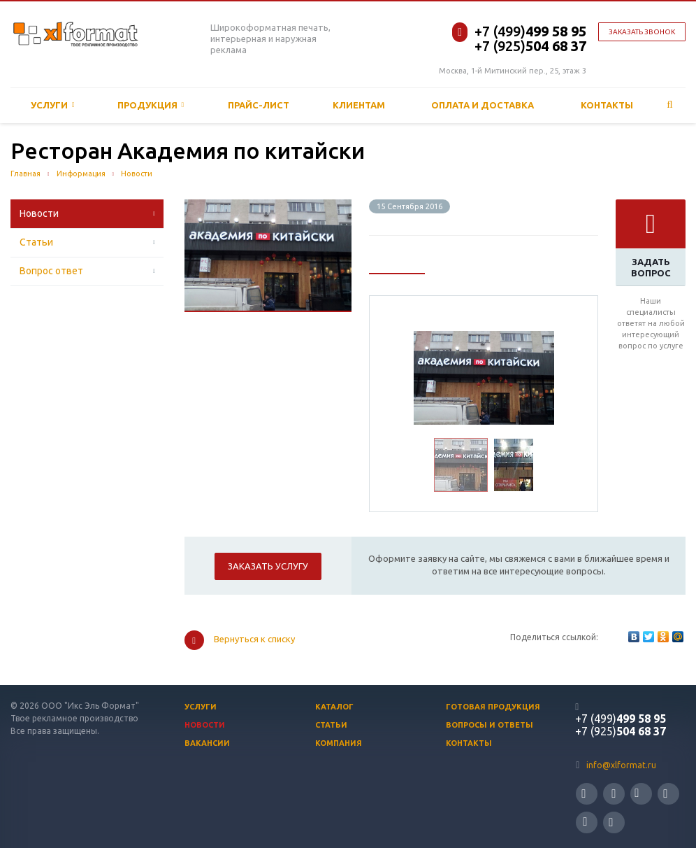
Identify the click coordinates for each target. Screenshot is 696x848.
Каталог (334, 706)
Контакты (607, 105)
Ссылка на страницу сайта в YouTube (665, 794)
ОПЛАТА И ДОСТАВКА (482, 105)
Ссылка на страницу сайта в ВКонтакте (637, 793)
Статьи (36, 242)
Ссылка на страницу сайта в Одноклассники (585, 822)
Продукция (150, 105)
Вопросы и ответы (489, 725)
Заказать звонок (642, 32)
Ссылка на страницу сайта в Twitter (583, 794)
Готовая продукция (493, 706)
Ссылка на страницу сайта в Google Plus (611, 822)
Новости (39, 213)
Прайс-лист (258, 105)
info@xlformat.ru (621, 765)
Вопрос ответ (51, 270)
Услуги (53, 105)
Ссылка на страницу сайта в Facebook (613, 794)
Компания (338, 743)
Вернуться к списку (239, 640)
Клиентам (359, 105)
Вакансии (207, 743)
